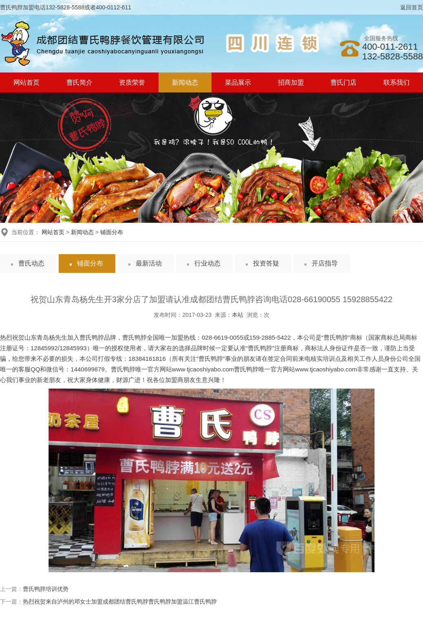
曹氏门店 (343, 82)
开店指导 (325, 263)
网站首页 (26, 82)
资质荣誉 (132, 82)
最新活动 (149, 263)
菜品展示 (238, 82)
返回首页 (411, 7)
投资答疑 (266, 263)
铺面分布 (111, 232)
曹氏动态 (31, 263)
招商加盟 (291, 82)
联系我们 (396, 82)
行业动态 (207, 263)
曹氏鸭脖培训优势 (45, 589)
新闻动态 (185, 82)
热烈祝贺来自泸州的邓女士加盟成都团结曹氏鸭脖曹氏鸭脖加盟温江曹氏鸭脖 (120, 601)
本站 (237, 315)
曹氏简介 (79, 82)
